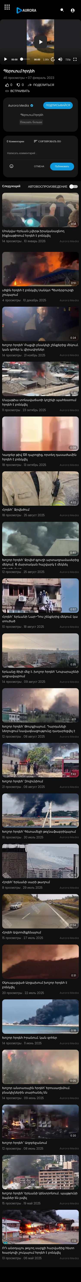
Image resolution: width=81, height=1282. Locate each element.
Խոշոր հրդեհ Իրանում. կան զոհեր (29, 1037)
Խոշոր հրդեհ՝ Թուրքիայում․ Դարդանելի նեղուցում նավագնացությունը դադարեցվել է (38, 728)
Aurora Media (21, 105)
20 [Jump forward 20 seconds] (53, 59)
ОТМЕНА (39, 166)
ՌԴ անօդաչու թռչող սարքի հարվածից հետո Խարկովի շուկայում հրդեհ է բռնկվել (38, 1250)
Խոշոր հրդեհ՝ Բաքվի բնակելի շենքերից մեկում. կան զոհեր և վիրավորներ (40, 347)
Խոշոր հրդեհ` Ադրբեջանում (24, 1143)
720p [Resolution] (68, 59)
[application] (40, 42)
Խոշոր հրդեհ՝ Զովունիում (22, 781)
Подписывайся (58, 105)
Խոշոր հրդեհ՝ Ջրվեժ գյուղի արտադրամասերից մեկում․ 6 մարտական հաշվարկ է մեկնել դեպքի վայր (40, 564)
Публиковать (62, 166)
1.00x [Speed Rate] (46, 59)
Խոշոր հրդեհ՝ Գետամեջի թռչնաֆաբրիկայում (39, 831)
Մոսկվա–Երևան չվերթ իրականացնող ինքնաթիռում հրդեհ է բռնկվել (33, 233)
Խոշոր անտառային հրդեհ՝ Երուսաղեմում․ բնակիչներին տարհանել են (36, 1090)
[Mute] (60, 59)
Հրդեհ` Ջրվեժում (15, 509)
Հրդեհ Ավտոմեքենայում (21, 932)
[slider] (26, 59)
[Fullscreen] (75, 59)
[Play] (5, 59)
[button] (72, 10)
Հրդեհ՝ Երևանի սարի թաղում (26, 882)
